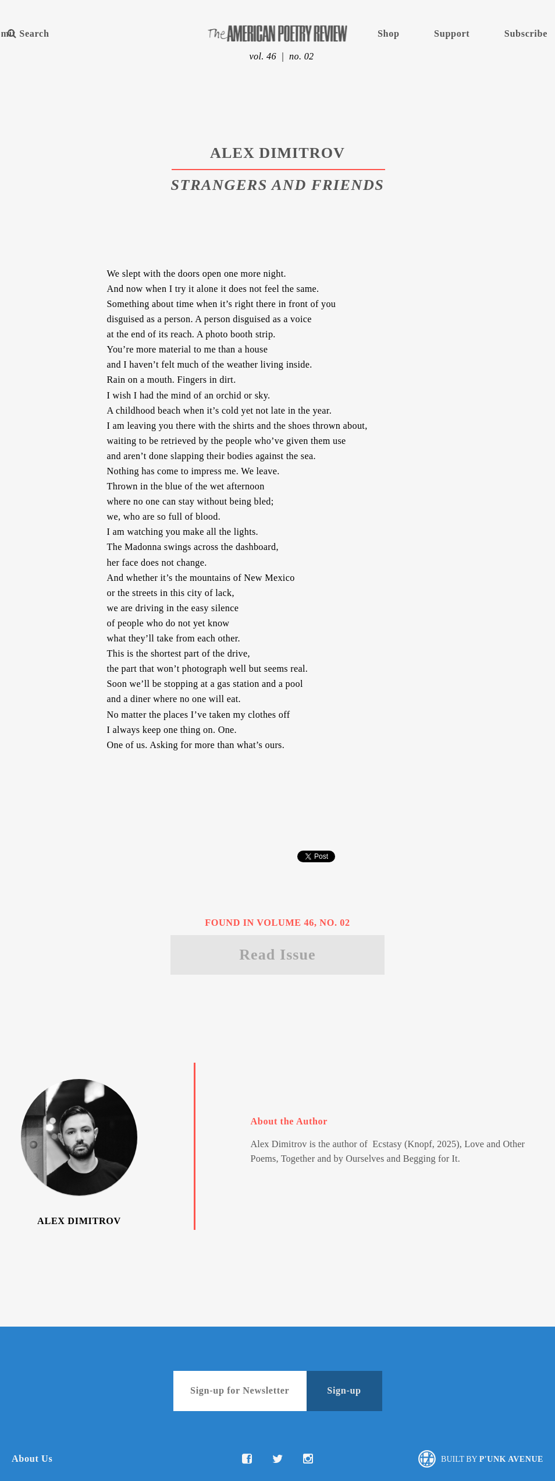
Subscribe (525, 34)
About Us (32, 1459)
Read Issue (277, 954)
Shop (389, 34)
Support (451, 34)
